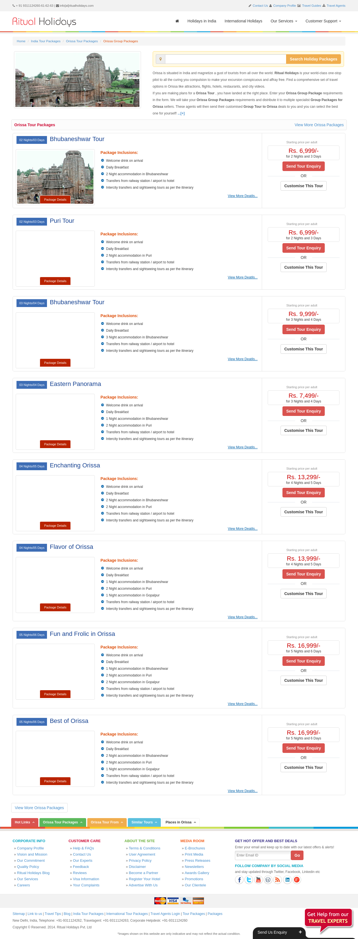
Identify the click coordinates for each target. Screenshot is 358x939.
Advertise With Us (143, 885)
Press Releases (197, 860)
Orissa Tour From (105, 822)
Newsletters (194, 867)
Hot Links (22, 822)
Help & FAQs (83, 848)
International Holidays (243, 21)
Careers (23, 885)
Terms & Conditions (145, 848)
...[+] (181, 113)
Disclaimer (137, 867)
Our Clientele (195, 885)
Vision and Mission (32, 854)
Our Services (284, 21)
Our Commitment (31, 860)
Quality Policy (28, 867)
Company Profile (284, 5)
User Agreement (142, 854)
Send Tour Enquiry (303, 166)
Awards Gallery (197, 873)
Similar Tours (142, 822)
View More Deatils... (243, 196)
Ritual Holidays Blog (33, 873)
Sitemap (19, 914)
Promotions (194, 879)
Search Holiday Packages (313, 59)
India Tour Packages (45, 41)
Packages (215, 914)
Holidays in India (201, 21)
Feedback (81, 867)
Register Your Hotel (144, 879)
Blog (67, 914)
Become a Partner (143, 873)
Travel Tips (53, 914)
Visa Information (86, 879)
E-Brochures (195, 848)
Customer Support (323, 21)
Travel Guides (311, 5)
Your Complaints (86, 885)
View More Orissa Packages (319, 125)
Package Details (55, 199)
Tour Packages (194, 914)
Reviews (80, 873)
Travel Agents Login (165, 914)
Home (21, 41)
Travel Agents (336, 5)
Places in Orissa (179, 822)
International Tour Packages (127, 914)
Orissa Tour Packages (82, 41)
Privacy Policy (140, 860)
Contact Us (260, 5)
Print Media (194, 854)
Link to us (35, 914)
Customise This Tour (303, 186)
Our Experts (82, 860)
